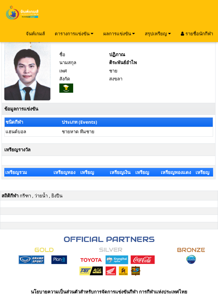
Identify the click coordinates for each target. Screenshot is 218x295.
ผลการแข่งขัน (119, 33)
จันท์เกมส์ (35, 33)
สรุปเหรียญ (158, 33)
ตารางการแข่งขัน (74, 33)
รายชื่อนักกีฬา (197, 33)
